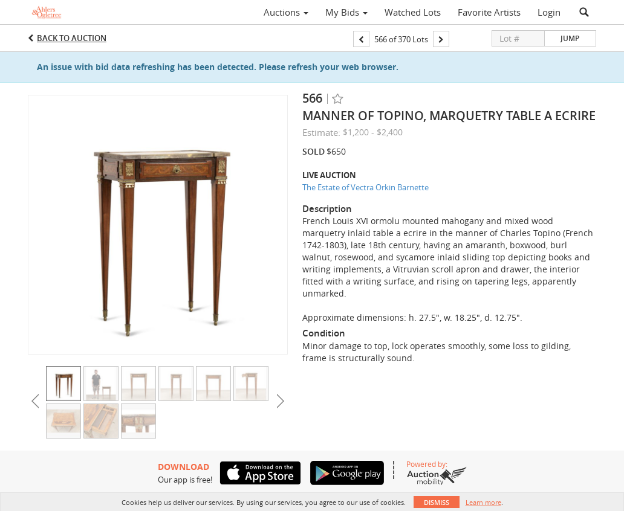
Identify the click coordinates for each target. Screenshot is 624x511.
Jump (570, 38)
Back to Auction (71, 38)
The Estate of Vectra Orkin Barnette (365, 187)
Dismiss (436, 502)
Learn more (483, 502)
